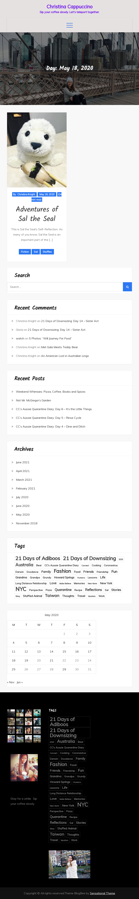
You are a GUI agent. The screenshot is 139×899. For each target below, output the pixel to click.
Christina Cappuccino (69, 7)
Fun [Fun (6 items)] (114, 571)
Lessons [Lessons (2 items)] (92, 577)
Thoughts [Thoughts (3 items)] (68, 596)
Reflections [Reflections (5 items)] (93, 590)
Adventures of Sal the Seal (37, 214)
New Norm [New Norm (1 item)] (92, 583)
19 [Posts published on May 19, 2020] (26, 660)
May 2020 (23, 514)
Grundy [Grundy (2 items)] (47, 577)
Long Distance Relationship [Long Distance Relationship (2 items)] (31, 583)
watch (20, 338)
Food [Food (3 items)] (77, 572)
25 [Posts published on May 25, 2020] (13, 669)
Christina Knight (26, 194)
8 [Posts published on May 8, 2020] (64, 642)
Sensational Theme (102, 893)
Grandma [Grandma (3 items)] (21, 577)
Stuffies (47, 251)
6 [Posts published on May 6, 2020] (39, 642)
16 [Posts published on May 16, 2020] (77, 651)
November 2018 (26, 523)
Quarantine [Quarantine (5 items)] (63, 590)
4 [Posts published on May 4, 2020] (13, 642)
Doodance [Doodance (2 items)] (32, 571)
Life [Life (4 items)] (102, 577)
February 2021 (25, 488)
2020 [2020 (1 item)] (121, 559)
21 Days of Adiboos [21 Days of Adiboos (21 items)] (37, 558)
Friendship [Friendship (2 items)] (102, 571)
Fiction (25, 251)
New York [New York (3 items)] (106, 583)
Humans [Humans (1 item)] (81, 577)
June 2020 (23, 506)
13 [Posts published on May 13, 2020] (39, 651)
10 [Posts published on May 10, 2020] (89, 642)
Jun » (20, 682)
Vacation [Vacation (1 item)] (92, 596)
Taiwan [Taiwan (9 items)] (52, 595)
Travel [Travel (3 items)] (81, 596)
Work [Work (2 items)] (101, 596)
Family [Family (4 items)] (46, 572)
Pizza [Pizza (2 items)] (49, 590)
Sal (36, 251)
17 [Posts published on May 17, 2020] (89, 651)
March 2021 (24, 479)
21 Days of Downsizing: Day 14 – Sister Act (70, 321)
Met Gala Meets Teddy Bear (59, 347)
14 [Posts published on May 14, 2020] (51, 651)
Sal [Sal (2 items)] (106, 590)
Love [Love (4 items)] (53, 583)
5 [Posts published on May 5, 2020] (26, 642)
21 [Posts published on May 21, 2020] (51, 660)
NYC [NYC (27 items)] (20, 589)
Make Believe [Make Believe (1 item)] (65, 583)
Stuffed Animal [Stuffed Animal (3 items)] (32, 596)
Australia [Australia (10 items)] (24, 564)
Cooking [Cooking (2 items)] (96, 565)
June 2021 (23, 462)
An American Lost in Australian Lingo (65, 356)
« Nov (10, 682)
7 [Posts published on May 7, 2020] (51, 642)
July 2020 (22, 497)
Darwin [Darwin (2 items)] (19, 571)
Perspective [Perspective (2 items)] (36, 590)
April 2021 (23, 471)
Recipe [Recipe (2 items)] (78, 590)
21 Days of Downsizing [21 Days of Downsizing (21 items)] (89, 558)
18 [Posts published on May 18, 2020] (13, 660)
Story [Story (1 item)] (17, 596)
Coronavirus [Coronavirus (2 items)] (111, 565)
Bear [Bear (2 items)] (39, 565)
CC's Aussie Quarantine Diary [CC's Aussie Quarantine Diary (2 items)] (62, 565)
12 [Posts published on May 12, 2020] (26, 651)
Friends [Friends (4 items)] (88, 572)
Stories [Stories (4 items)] (116, 590)
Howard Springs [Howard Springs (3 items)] (64, 577)
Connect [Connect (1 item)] (85, 565)
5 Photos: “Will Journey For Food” (50, 338)
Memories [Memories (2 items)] (79, 583)
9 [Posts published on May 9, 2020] (77, 642)
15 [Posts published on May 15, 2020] (64, 651)
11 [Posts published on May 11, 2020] (13, 651)
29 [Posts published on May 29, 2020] (64, 669)
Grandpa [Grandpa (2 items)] (35, 577)
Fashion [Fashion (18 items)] (62, 571)
